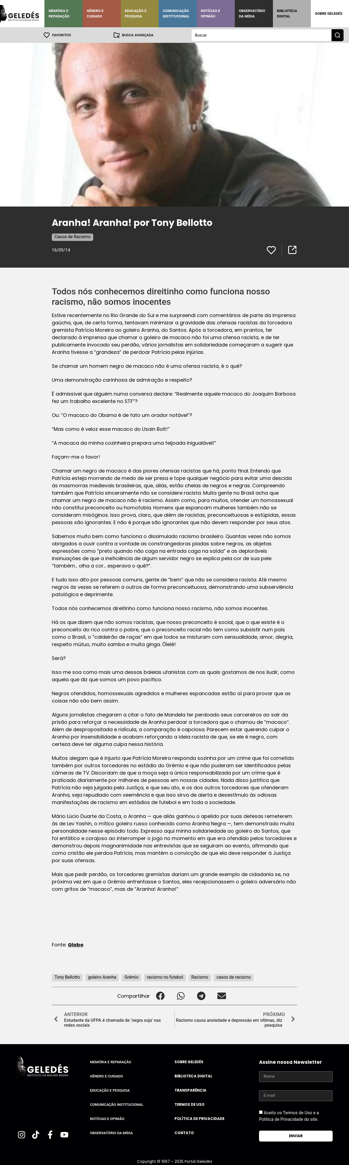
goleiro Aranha (102, 976)
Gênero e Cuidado (95, 13)
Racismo (199, 976)
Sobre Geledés (328, 13)
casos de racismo (233, 976)
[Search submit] (338, 35)
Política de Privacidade (199, 1118)
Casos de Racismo (73, 236)
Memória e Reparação (59, 13)
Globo (75, 944)
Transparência (190, 1090)
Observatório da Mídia (252, 13)
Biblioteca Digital (287, 13)
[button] (160, 996)
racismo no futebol (165, 976)
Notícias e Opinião (210, 13)
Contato (184, 1132)
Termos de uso (189, 1104)
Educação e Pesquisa (136, 13)
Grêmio (131, 976)
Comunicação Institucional (176, 13)
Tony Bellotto (67, 976)
